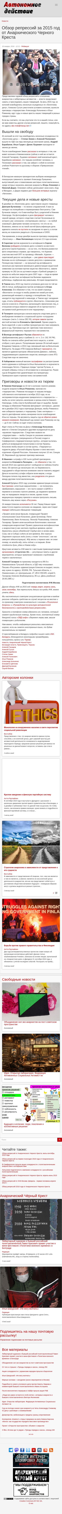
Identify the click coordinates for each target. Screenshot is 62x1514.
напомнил (16, 160)
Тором (27, 640)
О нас (31, 1503)
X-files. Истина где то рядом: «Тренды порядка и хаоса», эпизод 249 (28, 1430)
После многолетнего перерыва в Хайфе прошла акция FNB (25, 1391)
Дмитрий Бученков (9, 666)
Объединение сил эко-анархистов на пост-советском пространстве (30, 1023)
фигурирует (39, 215)
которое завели (39, 319)
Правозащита (22, 645)
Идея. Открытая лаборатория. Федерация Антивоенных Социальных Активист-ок (25, 1074)
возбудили (15, 246)
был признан (7, 486)
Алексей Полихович (9, 657)
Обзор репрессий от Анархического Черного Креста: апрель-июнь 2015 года (29, 1176)
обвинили (42, 462)
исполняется (25, 504)
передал (6, 510)
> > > (31, 1434)
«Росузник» (31, 500)
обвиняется (37, 335)
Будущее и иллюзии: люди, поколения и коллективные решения (24, 1125)
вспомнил (32, 157)
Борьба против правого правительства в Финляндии (29, 946)
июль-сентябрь (9, 590)
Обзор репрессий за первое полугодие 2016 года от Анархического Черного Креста (28, 1160)
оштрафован (37, 361)
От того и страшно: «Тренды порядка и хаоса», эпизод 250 (24, 1367)
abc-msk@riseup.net (20, 126)
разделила (40, 476)
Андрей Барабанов (9, 652)
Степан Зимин (7, 654)
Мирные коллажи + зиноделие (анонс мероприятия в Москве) (26, 1380)
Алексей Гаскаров (9, 647)
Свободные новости (18, 979)
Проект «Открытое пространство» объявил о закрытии (23, 1426)
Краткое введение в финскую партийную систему (27, 795)
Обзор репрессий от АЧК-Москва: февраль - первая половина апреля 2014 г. (29, 1182)
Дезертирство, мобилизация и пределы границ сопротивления (26, 1415)
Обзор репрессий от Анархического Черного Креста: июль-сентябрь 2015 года (28, 1154)
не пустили (23, 229)
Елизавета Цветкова (10, 664)
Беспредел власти (9, 645)
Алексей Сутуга (8, 649)
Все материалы (15, 1349)
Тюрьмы (31, 645)
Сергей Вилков (8, 668)
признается (47, 349)
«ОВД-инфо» (23, 618)
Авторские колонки (17, 677)
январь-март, (37, 587)
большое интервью (40, 191)
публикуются (19, 301)
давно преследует (46, 257)
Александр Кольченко (10, 661)
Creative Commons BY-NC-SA (30, 1501)
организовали (8, 552)
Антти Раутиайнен (11, 798)
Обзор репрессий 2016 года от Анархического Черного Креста (26, 1187)
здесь (11, 592)
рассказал (32, 151)
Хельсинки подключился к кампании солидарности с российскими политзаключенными (27, 1171)
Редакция (25, 46)
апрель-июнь (49, 587)
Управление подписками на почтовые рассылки (21, 1340)
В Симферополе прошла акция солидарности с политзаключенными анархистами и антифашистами (28, 1165)
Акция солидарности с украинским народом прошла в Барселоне (27, 1371)
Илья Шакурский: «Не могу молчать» (20, 1309)
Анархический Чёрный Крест (20, 642)
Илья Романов (7, 659)
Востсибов (8, 734)
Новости (5, 21)
